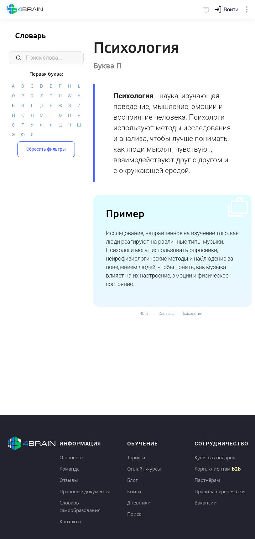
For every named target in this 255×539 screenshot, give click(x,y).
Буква (107, 65)
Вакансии (206, 502)
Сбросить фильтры (46, 149)
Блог (132, 480)
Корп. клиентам (218, 469)
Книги (134, 491)
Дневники (139, 502)
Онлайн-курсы (144, 469)
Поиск (134, 514)
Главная (25, 9)
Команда (70, 469)
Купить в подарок (215, 457)
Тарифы (136, 457)
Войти (231, 10)
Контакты (70, 521)
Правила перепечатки (220, 491)
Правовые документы (85, 491)
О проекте (71, 457)
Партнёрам (207, 480)
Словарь (30, 35)
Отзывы (69, 480)
